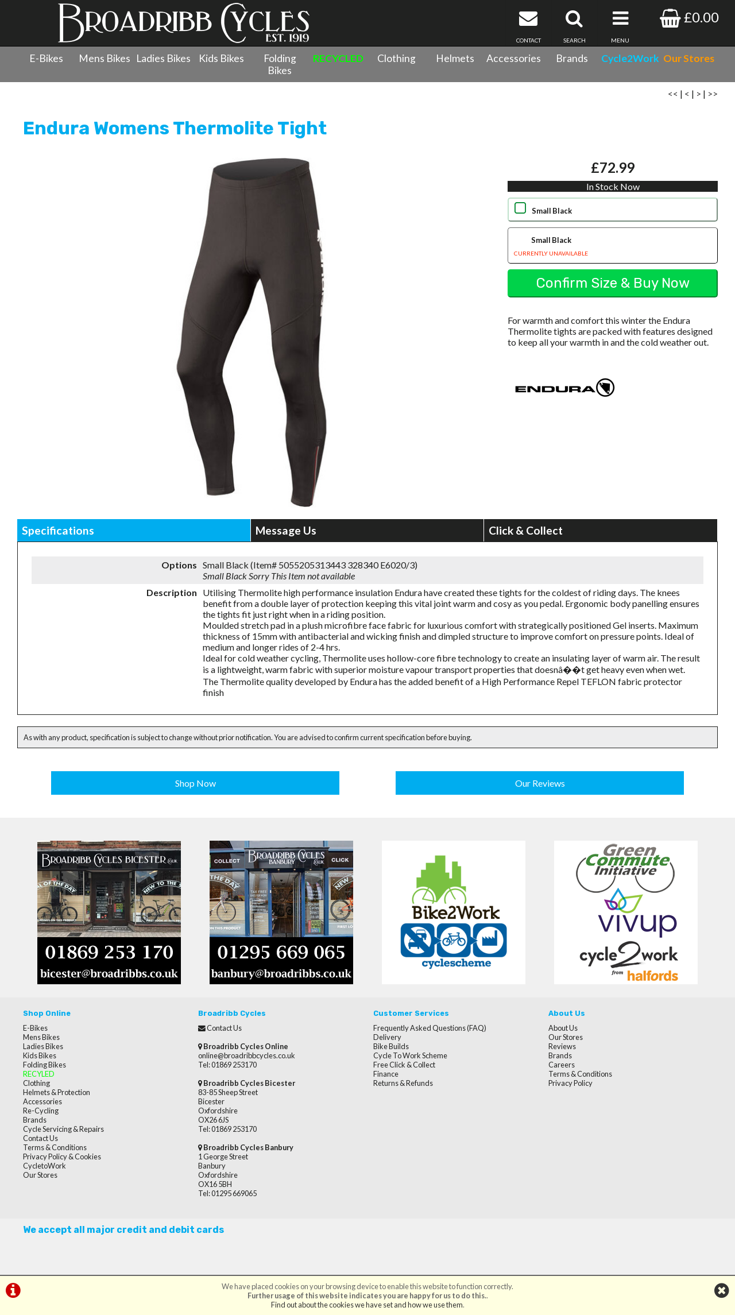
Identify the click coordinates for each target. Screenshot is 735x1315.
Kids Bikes (221, 58)
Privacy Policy (570, 1083)
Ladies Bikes (163, 58)
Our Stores (40, 1174)
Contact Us (40, 1138)
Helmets (455, 58)
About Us (563, 1027)
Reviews (562, 1046)
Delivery (387, 1037)
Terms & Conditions (55, 1147)
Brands (572, 58)
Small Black (552, 210)
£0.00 (689, 17)
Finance (386, 1073)
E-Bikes (46, 58)
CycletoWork (44, 1165)
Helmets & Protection (56, 1092)
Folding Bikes (280, 64)
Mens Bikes (104, 58)
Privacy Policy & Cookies (62, 1156)
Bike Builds (391, 1046)
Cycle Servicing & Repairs (63, 1129)
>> (712, 93)
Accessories (513, 58)
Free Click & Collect (404, 1064)
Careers (561, 1064)
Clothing (396, 58)
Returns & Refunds (403, 1083)
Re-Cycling (41, 1110)
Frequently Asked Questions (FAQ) (429, 1027)
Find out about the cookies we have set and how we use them (367, 1304)
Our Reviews (540, 783)
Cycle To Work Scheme (410, 1055)
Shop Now (195, 783)
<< (673, 93)
